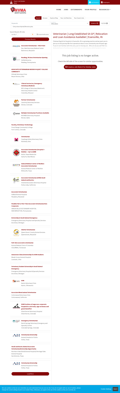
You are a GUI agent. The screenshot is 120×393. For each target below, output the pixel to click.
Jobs (66, 9)
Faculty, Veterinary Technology (22, 125)
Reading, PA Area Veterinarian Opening (34, 57)
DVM (22, 280)
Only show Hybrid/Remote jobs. (23, 26)
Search (38, 18)
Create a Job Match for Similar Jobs (80, 67)
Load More (30, 374)
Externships (76, 9)
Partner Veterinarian (28, 100)
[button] (104, 23)
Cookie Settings (106, 389)
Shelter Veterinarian (28, 230)
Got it (115, 389)
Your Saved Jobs (79, 18)
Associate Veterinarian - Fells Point (33, 46)
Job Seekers (94, 2)
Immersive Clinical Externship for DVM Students (27, 255)
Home (58, 9)
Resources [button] (104, 9)
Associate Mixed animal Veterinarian (23, 292)
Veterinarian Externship (29, 335)
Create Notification (43, 34)
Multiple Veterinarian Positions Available (35, 113)
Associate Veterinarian (19, 192)
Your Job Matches (66, 18)
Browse (45, 18)
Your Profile (91, 9)
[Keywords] (30, 23)
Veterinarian (25, 136)
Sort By (14, 34)
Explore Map (54, 18)
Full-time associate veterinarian (22, 243)
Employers (105, 2)
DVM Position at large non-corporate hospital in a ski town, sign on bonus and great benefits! (35, 306)
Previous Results (30, 39)
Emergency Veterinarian (29, 321)
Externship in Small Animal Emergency (24, 218)
